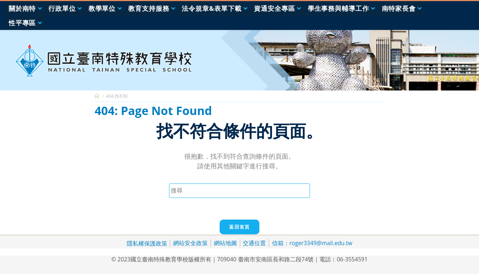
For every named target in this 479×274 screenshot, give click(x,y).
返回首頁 (239, 227)
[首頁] (97, 96)
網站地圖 (225, 243)
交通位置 (254, 243)
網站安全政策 (190, 243)
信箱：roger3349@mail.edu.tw (312, 243)
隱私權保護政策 (147, 243)
